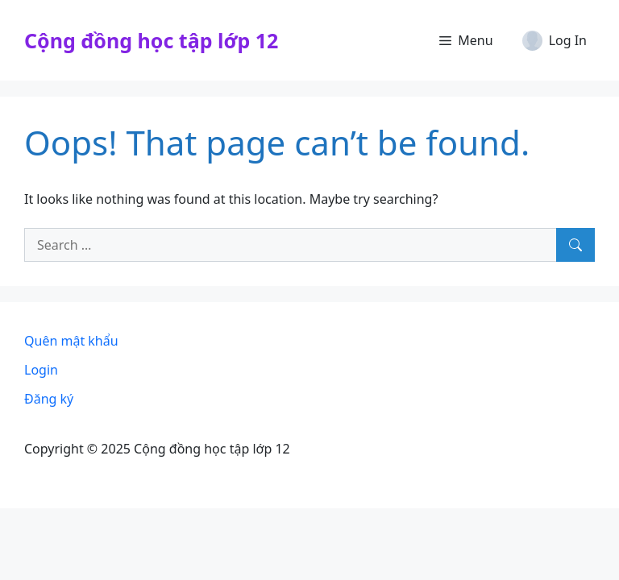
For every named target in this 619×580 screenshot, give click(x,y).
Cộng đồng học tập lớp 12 (151, 40)
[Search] (575, 245)
